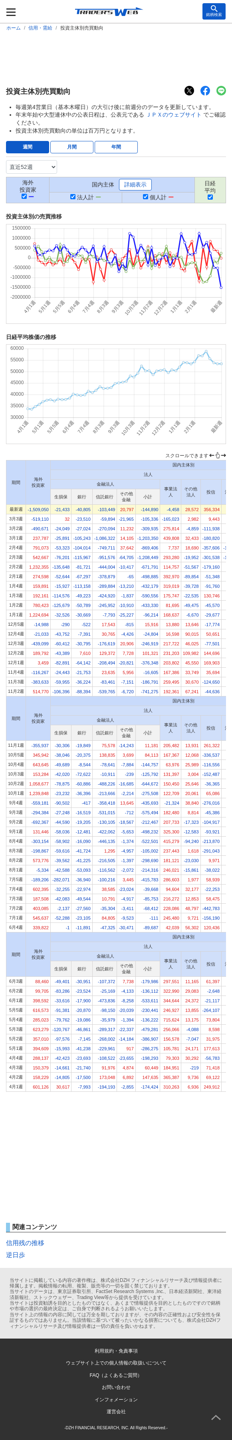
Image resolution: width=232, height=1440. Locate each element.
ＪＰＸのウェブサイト (174, 114)
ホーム (13, 28)
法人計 (85, 197)
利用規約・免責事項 (116, 1351)
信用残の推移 (25, 1243)
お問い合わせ (116, 1387)
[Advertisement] (116, 58)
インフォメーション (116, 1399)
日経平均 (210, 187)
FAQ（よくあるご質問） (115, 1375)
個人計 (158, 197)
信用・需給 (40, 28)
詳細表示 (135, 184)
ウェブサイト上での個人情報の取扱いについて (116, 1363)
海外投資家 (28, 186)
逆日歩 (15, 1255)
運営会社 (116, 1411)
